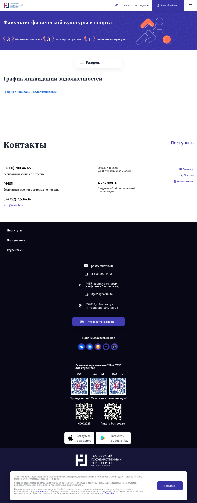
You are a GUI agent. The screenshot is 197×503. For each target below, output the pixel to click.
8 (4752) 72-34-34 (17, 199)
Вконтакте (186, 169)
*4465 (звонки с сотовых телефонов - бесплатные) (98, 284)
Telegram (187, 175)
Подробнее (110, 493)
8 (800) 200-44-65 (17, 168)
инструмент (43, 491)
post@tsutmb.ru (13, 205)
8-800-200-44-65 (98, 274)
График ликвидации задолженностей (30, 92)
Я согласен (170, 485)
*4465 (8, 183)
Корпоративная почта (97, 321)
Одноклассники (183, 181)
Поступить (180, 142)
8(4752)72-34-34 (98, 295)
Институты (142, 5)
